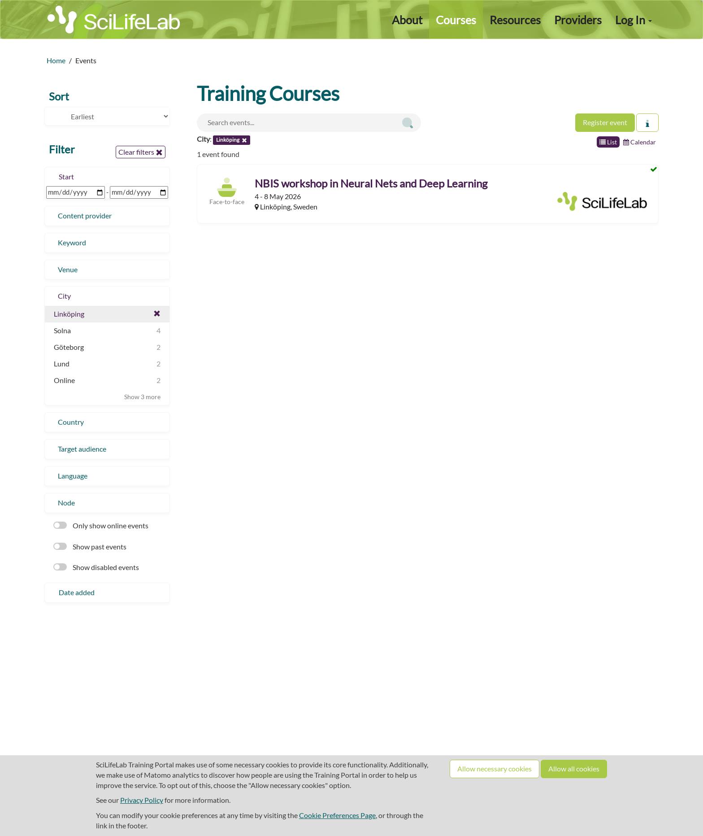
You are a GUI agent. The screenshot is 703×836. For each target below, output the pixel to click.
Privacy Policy (141, 800)
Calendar (639, 142)
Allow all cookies (573, 768)
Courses (456, 19)
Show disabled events (96, 567)
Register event (605, 122)
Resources (515, 19)
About (407, 19)
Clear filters (140, 152)
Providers (578, 19)
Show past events (89, 546)
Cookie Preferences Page (337, 815)
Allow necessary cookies (494, 768)
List (608, 142)
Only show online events (100, 525)
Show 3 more (142, 397)
